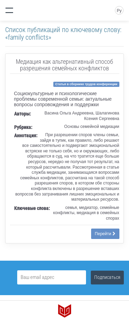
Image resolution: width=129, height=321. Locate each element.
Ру (119, 10)
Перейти (105, 233)
